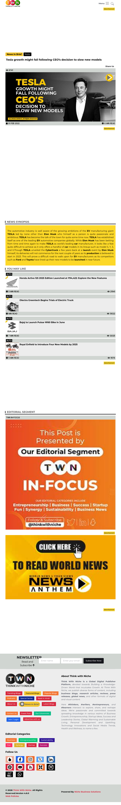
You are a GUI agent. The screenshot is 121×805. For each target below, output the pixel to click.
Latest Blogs (48, 704)
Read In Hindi (43, 698)
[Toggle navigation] (104, 3)
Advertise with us (32, 719)
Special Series (26, 698)
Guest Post (25, 714)
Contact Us (11, 714)
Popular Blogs (50, 693)
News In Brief (14, 54)
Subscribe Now (94, 660)
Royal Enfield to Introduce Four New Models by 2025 (49, 344)
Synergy (19, 745)
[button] (112, 4)
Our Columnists (42, 714)
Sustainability (47, 740)
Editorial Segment (21, 412)
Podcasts (11, 698)
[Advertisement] (63, 29)
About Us (11, 704)
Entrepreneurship (28, 740)
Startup (31, 745)
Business (11, 740)
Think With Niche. (22, 790)
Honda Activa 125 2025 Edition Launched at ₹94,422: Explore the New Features (63, 278)
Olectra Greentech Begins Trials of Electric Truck (47, 300)
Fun (9, 745)
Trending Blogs (14, 693)
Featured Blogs (32, 693)
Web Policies (12, 796)
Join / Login (13, 720)
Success (43, 745)
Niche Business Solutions (87, 792)
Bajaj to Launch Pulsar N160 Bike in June (42, 322)
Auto (27, 54)
